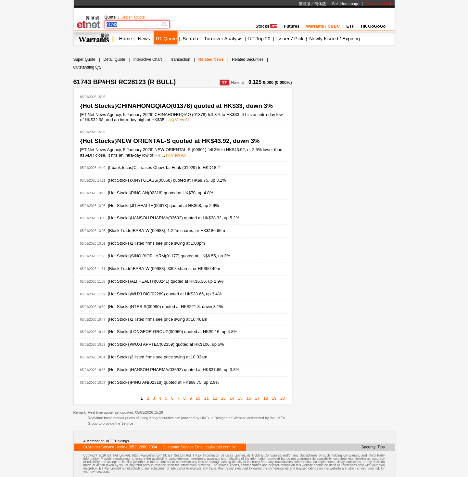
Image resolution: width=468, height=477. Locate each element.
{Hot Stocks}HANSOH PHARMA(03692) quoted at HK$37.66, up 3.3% (173, 369)
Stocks (267, 26)
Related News (211, 59)
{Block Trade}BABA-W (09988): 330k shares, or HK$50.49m (164, 268)
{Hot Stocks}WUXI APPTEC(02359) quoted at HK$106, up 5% (166, 344)
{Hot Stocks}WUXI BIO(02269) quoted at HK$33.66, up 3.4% (164, 293)
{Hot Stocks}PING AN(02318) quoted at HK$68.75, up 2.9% (163, 382)
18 (265, 398)
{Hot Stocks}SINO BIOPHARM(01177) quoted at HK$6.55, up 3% (169, 255)
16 (249, 398)
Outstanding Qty (87, 67)
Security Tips (373, 447)
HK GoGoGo (373, 26)
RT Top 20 (259, 38)
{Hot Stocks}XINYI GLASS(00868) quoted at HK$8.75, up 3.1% (167, 180)
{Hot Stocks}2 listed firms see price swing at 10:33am (157, 357)
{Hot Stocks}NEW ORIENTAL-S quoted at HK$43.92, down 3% (170, 140)
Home (125, 38)
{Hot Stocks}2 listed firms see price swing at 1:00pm (156, 243)
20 (282, 398)
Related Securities (247, 59)
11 (206, 398)
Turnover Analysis (223, 38)
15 (240, 398)
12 (214, 398)
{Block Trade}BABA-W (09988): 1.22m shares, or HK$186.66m (166, 230)
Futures (291, 26)
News (144, 38)
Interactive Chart (147, 59)
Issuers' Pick (290, 38)
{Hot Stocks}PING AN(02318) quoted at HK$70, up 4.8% (160, 192)
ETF (350, 26)
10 (198, 398)
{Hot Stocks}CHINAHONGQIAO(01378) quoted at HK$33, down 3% (176, 105)
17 (257, 398)
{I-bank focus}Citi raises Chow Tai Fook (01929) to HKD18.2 (164, 167)
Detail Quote (114, 59)
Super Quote (133, 17)
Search (190, 38)
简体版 (320, 4)
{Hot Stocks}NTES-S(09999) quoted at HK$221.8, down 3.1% (165, 306)
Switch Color (378, 4)
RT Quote (166, 38)
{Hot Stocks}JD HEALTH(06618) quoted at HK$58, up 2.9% (163, 205)
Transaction (180, 59)
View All (180, 119)
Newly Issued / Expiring (334, 38)
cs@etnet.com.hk (221, 447)
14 (231, 398)
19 (274, 398)
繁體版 (304, 4)
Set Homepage (345, 4)
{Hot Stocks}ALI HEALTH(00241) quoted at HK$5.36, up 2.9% (166, 281)
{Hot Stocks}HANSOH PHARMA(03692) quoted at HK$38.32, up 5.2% (173, 217)
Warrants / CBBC (323, 26)
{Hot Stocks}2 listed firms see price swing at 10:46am (157, 319)
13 (223, 398)
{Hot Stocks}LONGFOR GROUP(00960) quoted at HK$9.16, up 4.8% (172, 331)
